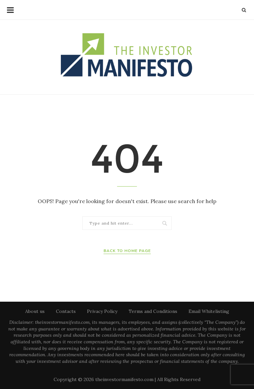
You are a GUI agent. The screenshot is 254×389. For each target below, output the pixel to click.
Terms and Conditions (153, 311)
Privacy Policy (102, 311)
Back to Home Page (127, 250)
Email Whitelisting (209, 311)
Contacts (66, 311)
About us (35, 311)
